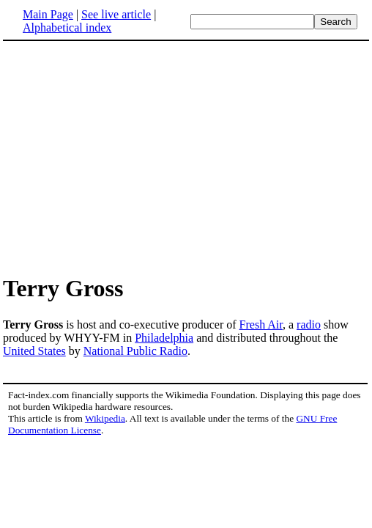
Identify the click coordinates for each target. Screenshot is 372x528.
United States (34, 351)
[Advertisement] (126, 157)
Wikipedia (105, 418)
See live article (116, 14)
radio (309, 324)
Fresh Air (261, 324)
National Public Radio (135, 351)
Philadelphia (164, 337)
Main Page (48, 14)
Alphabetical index (67, 27)
